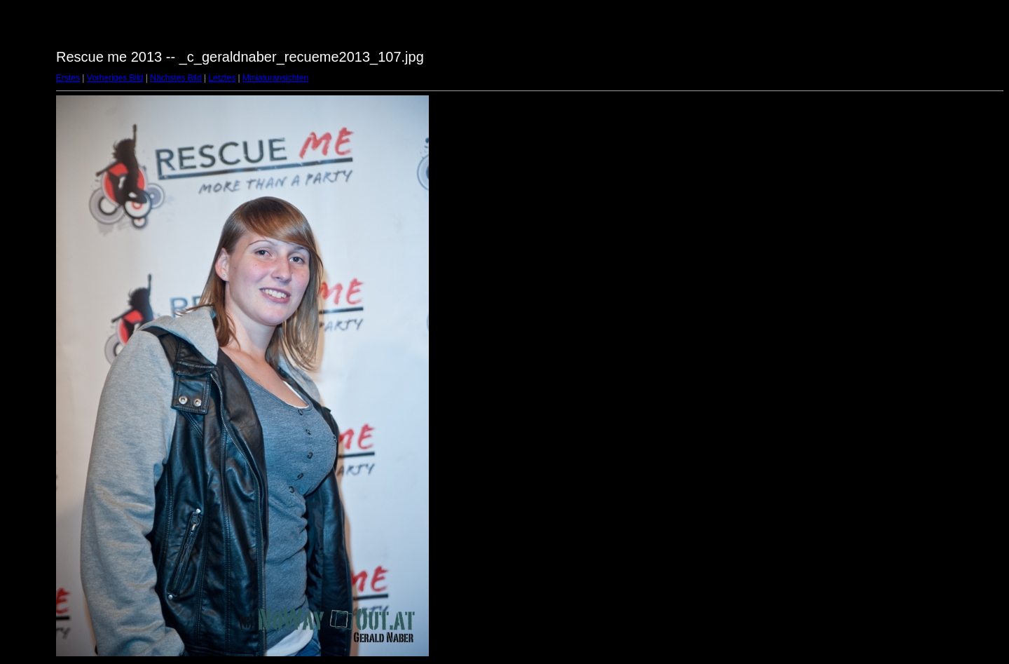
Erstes (68, 78)
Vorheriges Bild (115, 78)
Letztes (222, 78)
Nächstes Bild (175, 78)
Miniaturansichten (275, 78)
